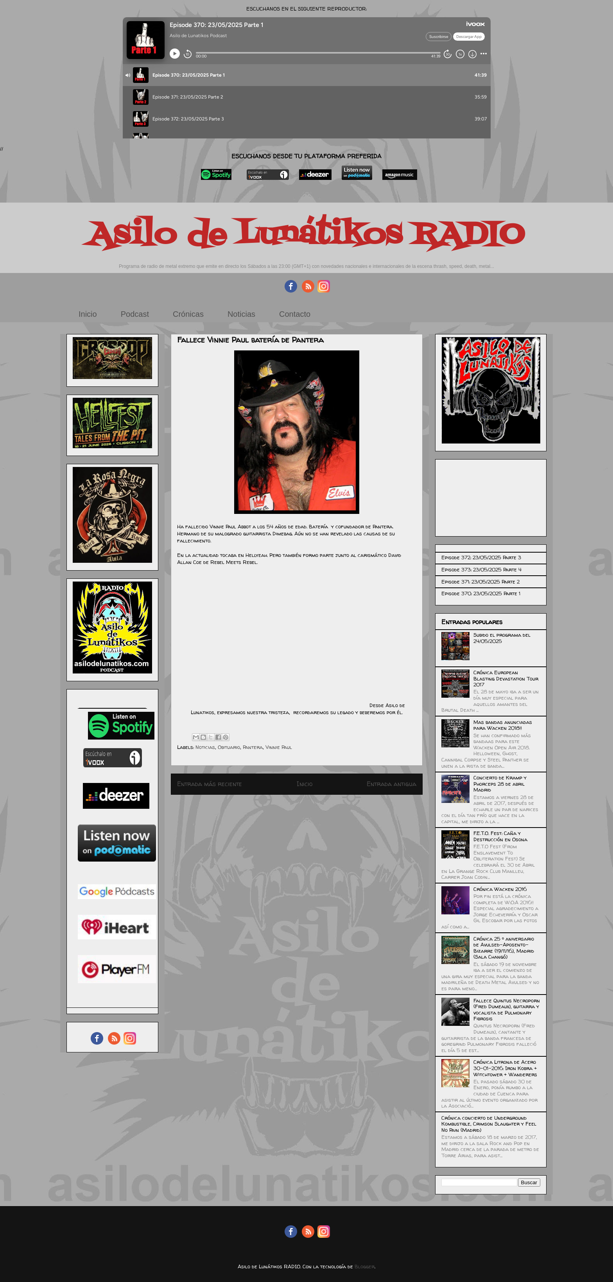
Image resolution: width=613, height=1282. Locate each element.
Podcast (135, 314)
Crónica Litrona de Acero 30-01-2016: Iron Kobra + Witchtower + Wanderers (505, 1067)
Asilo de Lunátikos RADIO (306, 235)
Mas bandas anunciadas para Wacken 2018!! (502, 725)
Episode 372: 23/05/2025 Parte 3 (481, 557)
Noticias (241, 314)
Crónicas (188, 314)
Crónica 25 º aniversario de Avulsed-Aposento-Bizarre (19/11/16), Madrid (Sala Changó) (503, 948)
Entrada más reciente (209, 784)
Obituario (229, 747)
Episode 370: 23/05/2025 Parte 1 (480, 593)
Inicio (88, 314)
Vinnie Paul (278, 747)
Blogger (365, 1266)
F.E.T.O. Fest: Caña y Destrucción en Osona (500, 836)
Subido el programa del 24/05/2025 (502, 638)
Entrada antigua (391, 784)
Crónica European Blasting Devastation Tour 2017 (505, 678)
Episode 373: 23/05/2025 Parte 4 (481, 569)
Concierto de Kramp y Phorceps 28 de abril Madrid (500, 783)
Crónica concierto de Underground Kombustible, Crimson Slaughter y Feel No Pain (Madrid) (488, 1123)
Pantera (253, 747)
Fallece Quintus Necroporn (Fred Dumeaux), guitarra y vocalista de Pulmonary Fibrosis (506, 1009)
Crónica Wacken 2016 (500, 888)
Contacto (294, 314)
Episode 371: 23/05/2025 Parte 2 (480, 581)
